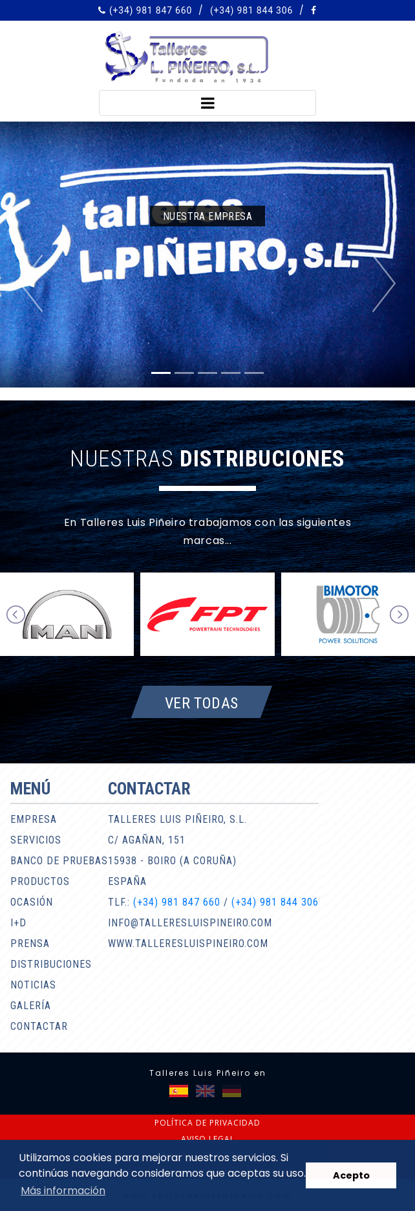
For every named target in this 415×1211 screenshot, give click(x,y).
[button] (31, 283)
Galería (30, 1005)
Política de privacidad (207, 1122)
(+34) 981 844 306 (251, 10)
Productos (40, 881)
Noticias (33, 985)
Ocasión (31, 902)
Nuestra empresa (207, 216)
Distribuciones (51, 964)
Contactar (39, 1026)
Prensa (30, 943)
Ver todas (202, 702)
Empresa (33, 819)
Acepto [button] (351, 1175)
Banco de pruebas (59, 861)
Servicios (35, 840)
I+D (18, 923)
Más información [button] (63, 1190)
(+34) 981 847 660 (150, 10)
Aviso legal (208, 1138)
